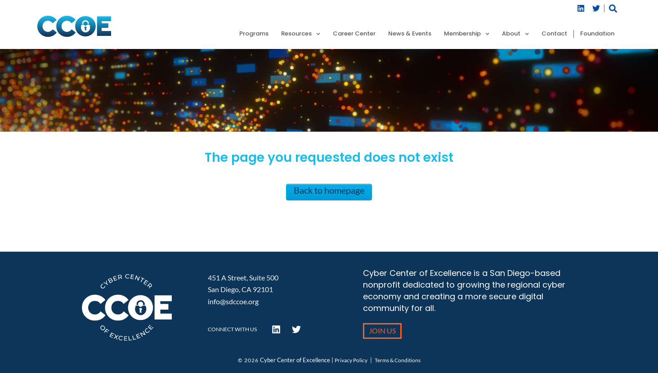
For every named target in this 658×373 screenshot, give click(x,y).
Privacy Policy (351, 360)
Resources (300, 34)
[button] (613, 8)
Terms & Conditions (398, 360)
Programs (254, 34)
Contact (554, 34)
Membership (466, 34)
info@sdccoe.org (233, 301)
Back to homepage (329, 190)
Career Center (354, 34)
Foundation (597, 34)
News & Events (409, 34)
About (515, 34)
